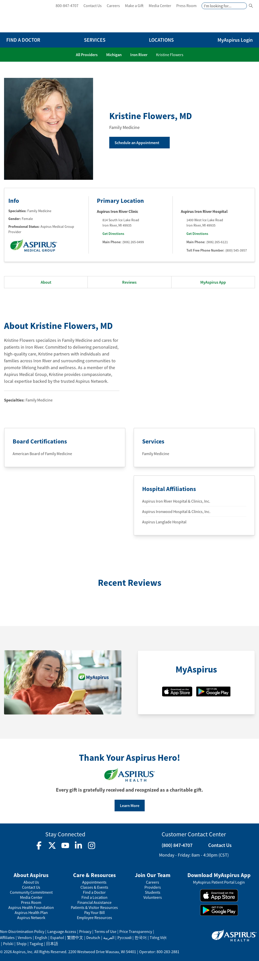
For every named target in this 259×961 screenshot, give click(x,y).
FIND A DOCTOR (23, 40)
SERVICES (94, 40)
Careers (113, 5)
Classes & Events (94, 887)
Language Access (61, 931)
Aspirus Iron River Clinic (117, 211)
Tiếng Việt (158, 937)
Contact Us (92, 5)
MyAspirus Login (235, 40)
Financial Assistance (94, 902)
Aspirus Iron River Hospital (204, 211)
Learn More (129, 805)
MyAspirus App (213, 282)
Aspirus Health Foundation (31, 907)
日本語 (52, 943)
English (41, 937)
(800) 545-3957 (236, 250)
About (46, 282)
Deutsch (93, 937)
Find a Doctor (94, 892)
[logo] (29, 17)
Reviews (129, 282)
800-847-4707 (67, 5)
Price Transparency (135, 931)
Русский (124, 937)
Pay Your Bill (94, 912)
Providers (152, 887)
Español (57, 937)
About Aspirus (31, 875)
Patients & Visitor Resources (94, 907)
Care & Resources (94, 875)
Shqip (21, 943)
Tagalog (36, 943)
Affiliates (7, 937)
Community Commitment (31, 892)
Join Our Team (152, 875)
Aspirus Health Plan (31, 912)
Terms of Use (105, 931)
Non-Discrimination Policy (22, 931)
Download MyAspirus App (219, 875)
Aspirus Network (31, 917)
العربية (108, 937)
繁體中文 (75, 937)
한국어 (141, 937)
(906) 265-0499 (133, 242)
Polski (8, 943)
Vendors (25, 937)
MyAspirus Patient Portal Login (219, 882)
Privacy (85, 931)
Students (152, 892)
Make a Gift (134, 5)
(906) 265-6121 (217, 242)
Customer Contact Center (194, 834)
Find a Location (94, 897)
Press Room (186, 5)
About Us (31, 882)
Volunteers (152, 897)
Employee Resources (94, 917)
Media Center (160, 5)
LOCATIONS (161, 40)
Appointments (94, 882)
